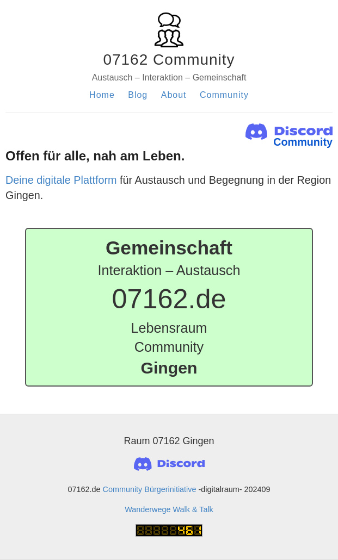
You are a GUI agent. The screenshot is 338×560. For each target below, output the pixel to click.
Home (102, 94)
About (174, 94)
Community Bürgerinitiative (149, 489)
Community (224, 94)
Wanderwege (147, 509)
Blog (138, 94)
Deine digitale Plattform (61, 180)
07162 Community (169, 59)
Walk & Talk (193, 509)
